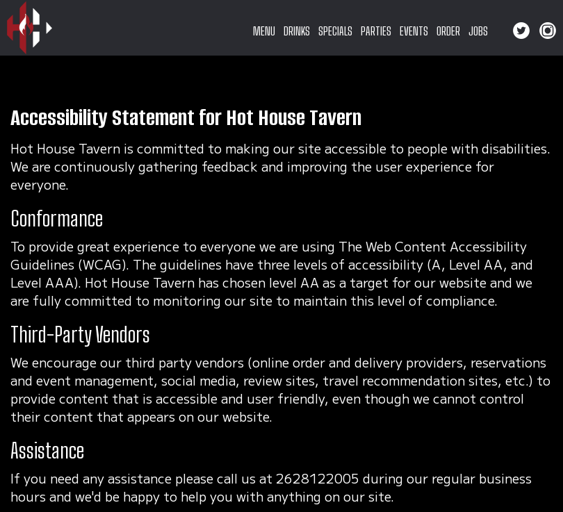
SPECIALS (335, 31)
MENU (264, 31)
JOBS (478, 31)
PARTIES (376, 31)
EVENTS (414, 31)
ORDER (448, 31)
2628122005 (317, 478)
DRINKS (297, 31)
